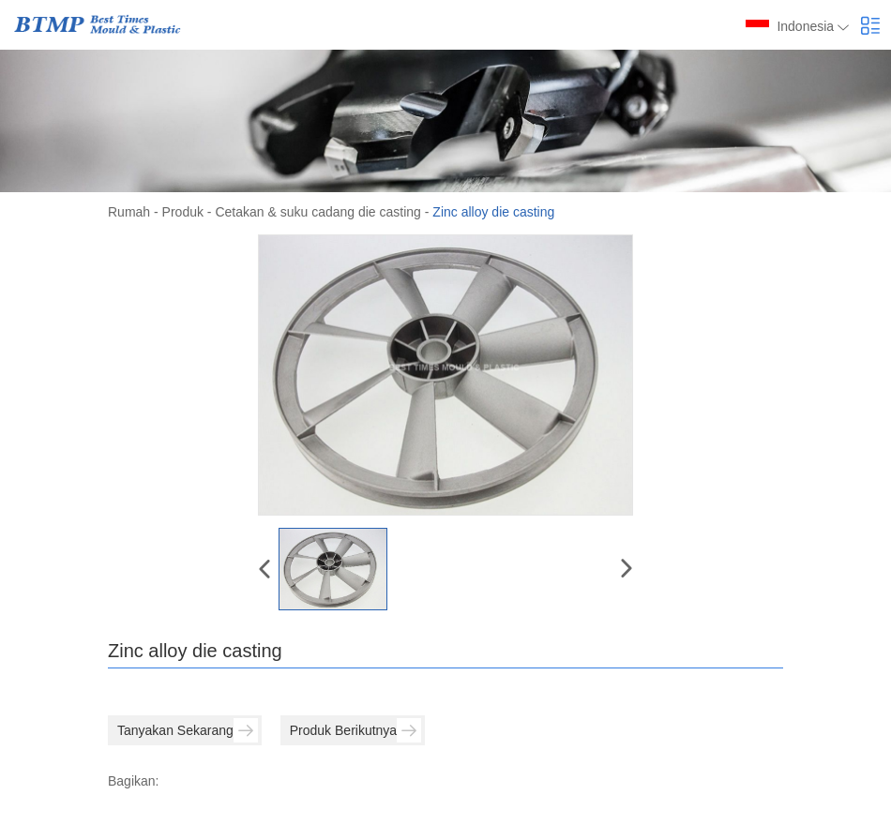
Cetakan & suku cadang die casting (317, 211)
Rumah (129, 211)
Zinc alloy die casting (493, 211)
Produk (183, 211)
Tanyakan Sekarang (187, 730)
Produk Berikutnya (355, 730)
